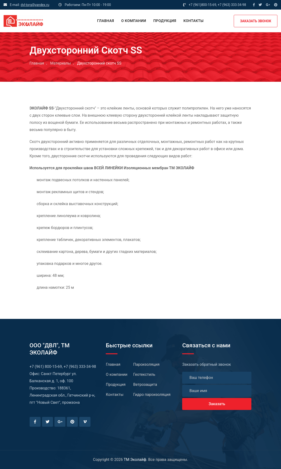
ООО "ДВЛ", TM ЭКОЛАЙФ (50, 349)
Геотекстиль (144, 374)
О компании (133, 21)
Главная (105, 21)
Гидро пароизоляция (151, 394)
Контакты (193, 21)
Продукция (164, 21)
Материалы (60, 63)
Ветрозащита (145, 384)
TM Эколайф (135, 459)
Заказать (217, 404)
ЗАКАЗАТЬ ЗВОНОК (255, 21)
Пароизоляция (146, 364)
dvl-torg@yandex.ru (35, 5)
